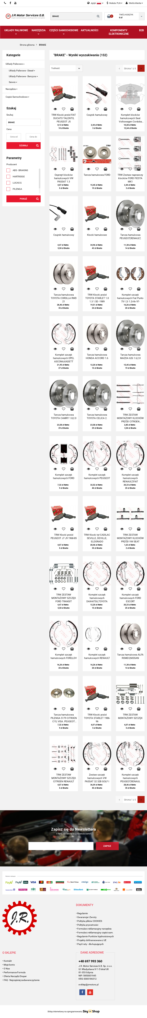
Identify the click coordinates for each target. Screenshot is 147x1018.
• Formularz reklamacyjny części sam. (94, 932)
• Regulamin (82, 913)
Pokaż (23, 198)
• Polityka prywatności (87, 925)
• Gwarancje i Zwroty (86, 917)
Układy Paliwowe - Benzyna (23, 76)
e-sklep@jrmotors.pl (88, 984)
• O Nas (6, 968)
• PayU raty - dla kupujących (90, 944)
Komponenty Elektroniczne (119, 32)
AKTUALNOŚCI (89, 30)
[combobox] (66, 68)
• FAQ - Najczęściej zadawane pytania (21, 980)
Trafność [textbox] (55, 68)
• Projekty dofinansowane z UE (91, 940)
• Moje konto (8, 964)
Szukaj (23, 145)
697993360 (5, 3)
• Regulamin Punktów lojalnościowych (95, 936)
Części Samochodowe (63, 32)
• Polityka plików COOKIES (89, 921)
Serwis (13, 82)
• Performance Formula (14, 972)
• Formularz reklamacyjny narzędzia (93, 928)
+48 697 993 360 (90, 961)
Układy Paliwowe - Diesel (22, 70)
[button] (84, 905)
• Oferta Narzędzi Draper (14, 976)
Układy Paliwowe (16, 32)
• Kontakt (7, 961)
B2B (141, 30)
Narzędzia (39, 32)
